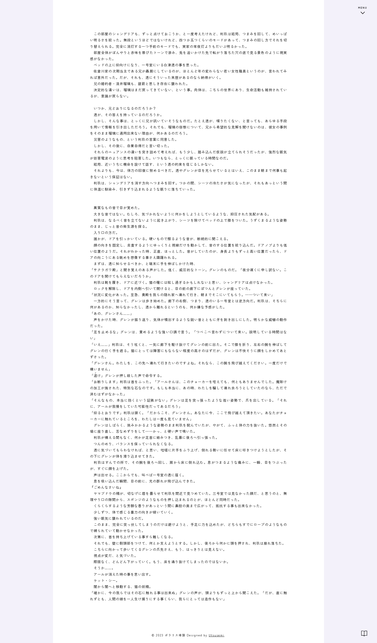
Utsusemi (216, 635)
